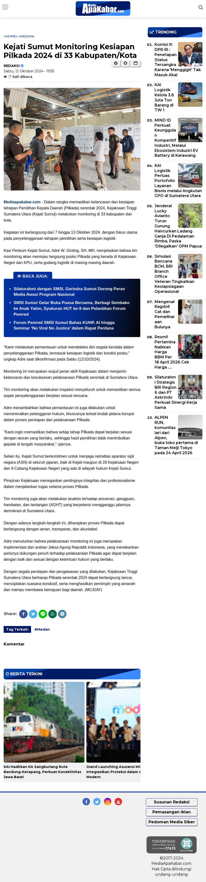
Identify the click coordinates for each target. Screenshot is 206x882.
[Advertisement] (177, 490)
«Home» (10, 36)
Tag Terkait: (17, 629)
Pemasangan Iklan (171, 812)
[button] (135, 63)
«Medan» (26, 36)
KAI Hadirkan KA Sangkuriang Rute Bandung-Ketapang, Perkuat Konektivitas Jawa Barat (42, 772)
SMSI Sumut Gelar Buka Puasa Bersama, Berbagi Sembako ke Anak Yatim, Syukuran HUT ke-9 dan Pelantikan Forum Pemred (72, 308)
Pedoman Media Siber (171, 822)
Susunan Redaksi (172, 802)
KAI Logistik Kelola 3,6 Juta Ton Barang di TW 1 (164, 97)
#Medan (42, 629)
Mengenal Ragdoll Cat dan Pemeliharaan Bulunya (165, 314)
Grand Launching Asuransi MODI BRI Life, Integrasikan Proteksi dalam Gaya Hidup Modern (124, 772)
